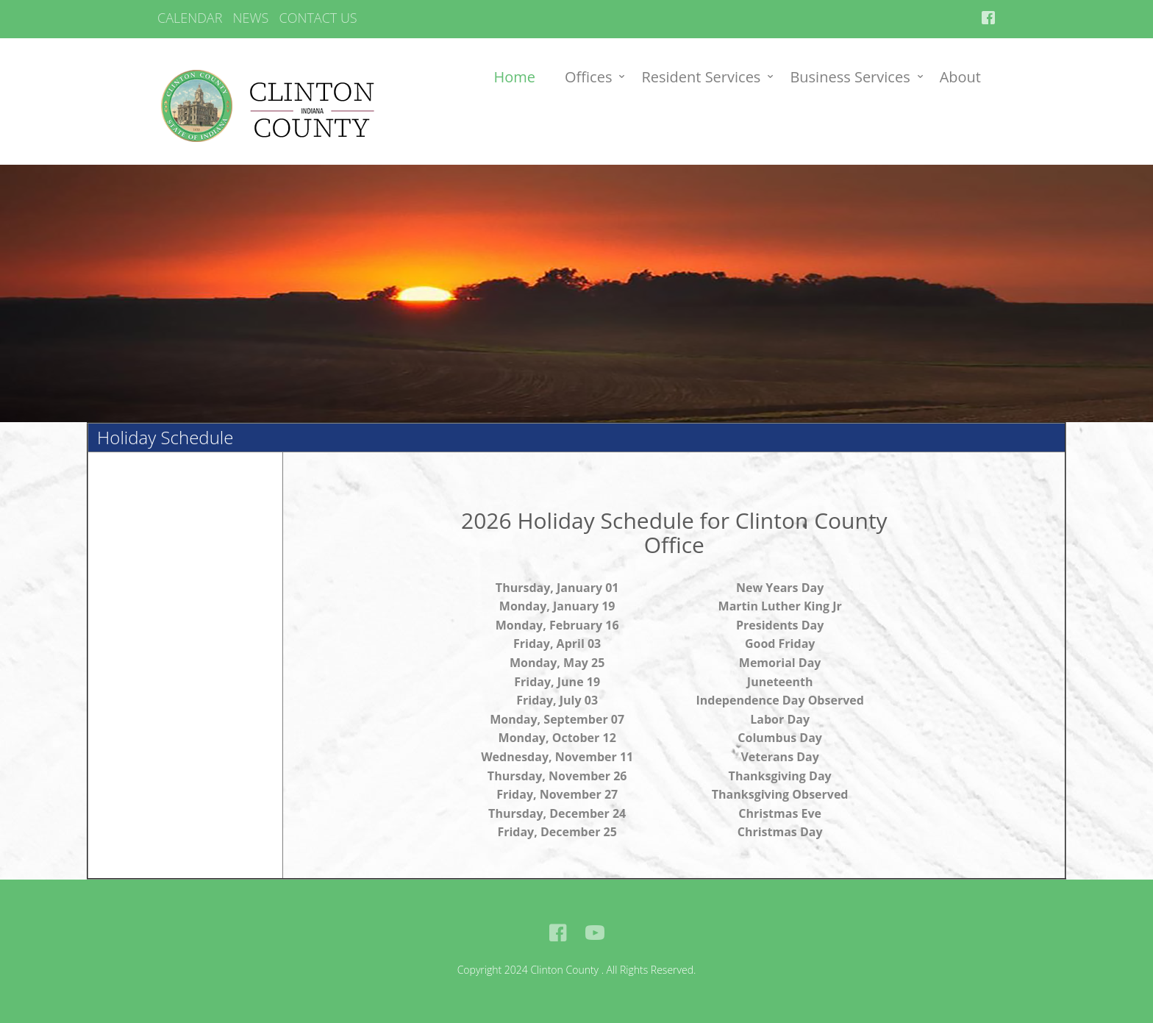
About (960, 77)
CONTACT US (318, 17)
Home (515, 77)
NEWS (251, 17)
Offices (588, 77)
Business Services (850, 77)
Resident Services (700, 77)
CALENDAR (189, 17)
